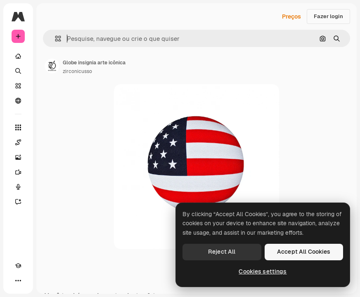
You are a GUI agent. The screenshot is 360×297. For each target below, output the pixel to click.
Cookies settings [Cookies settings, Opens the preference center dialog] (263, 271)
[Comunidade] (18, 100)
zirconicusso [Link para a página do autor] (77, 71)
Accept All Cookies (304, 251)
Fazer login (328, 16)
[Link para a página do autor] (52, 66)
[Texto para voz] (18, 186)
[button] (54, 38)
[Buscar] (18, 71)
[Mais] (18, 280)
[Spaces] (18, 142)
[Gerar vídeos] (18, 172)
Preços (291, 16)
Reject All (221, 251)
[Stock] (18, 85)
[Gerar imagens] (18, 157)
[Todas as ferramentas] (18, 127)
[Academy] (18, 265)
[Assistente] (18, 201)
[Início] (18, 56)
